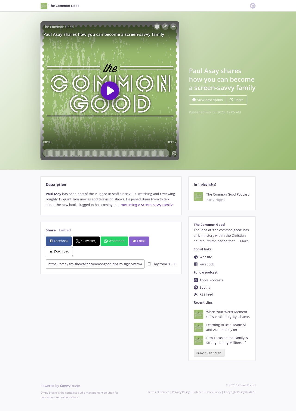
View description (207, 100)
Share (237, 100)
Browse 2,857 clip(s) (209, 353)
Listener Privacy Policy (207, 392)
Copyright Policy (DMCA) (240, 392)
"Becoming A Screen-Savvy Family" (147, 204)
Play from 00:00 (162, 264)
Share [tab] (51, 230)
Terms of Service (158, 392)
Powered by (60, 385)
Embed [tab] (65, 230)
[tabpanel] (111, 199)
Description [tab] (56, 184)
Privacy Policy (181, 392)
